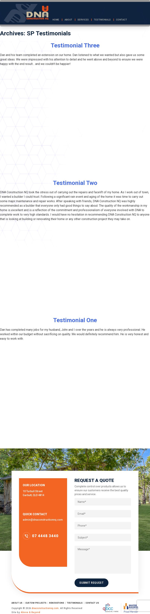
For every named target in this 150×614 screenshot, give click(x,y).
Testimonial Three (75, 45)
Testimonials (102, 20)
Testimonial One (75, 320)
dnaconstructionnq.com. (46, 608)
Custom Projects (36, 603)
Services (83, 20)
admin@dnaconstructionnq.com (43, 519)
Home (56, 20)
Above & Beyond (30, 612)
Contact (121, 20)
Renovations (56, 603)
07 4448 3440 (45, 536)
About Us (17, 603)
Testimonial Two (75, 182)
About (68, 20)
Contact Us (92, 603)
